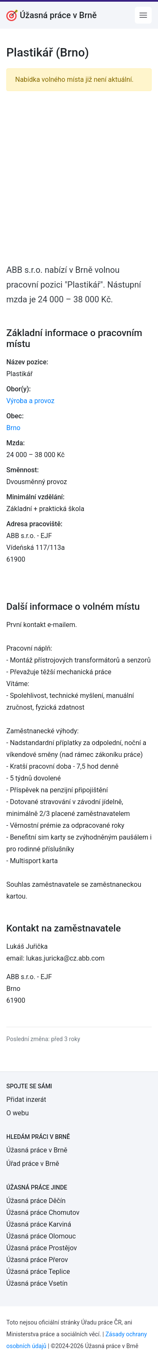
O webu (17, 1113)
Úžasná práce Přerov (37, 1260)
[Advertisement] (79, 177)
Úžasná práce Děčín (36, 1201)
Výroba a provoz (30, 401)
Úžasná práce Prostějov (41, 1248)
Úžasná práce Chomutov (42, 1213)
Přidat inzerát (26, 1100)
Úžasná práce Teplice (38, 1272)
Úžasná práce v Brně (36, 1150)
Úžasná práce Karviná (38, 1224)
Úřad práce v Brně (32, 1164)
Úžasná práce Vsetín (36, 1283)
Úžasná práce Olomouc (41, 1236)
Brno (13, 428)
